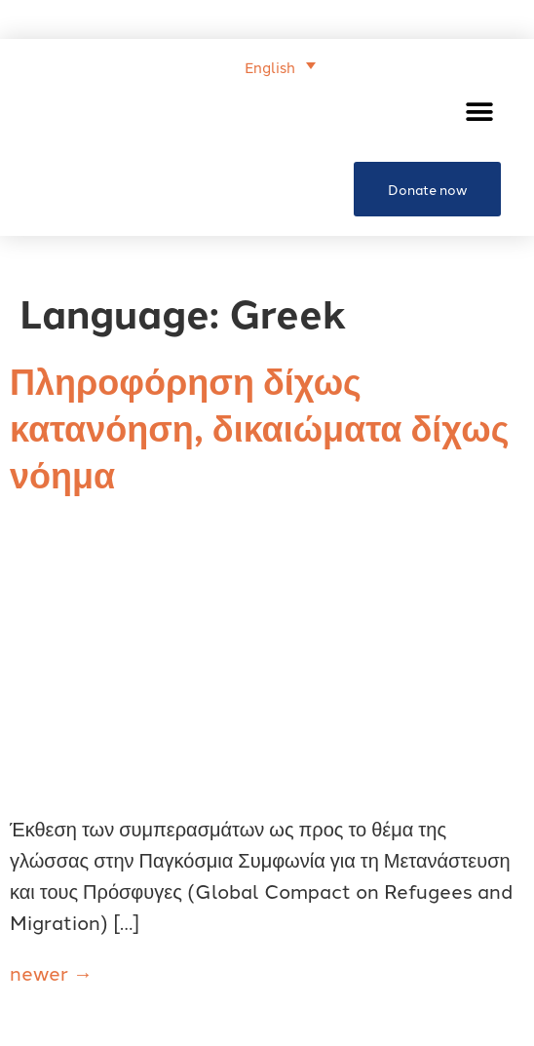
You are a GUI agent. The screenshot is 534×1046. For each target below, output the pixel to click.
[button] (479, 112)
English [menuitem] (270, 67)
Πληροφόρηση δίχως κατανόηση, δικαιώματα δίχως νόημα (259, 426)
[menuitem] (280, 65)
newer (51, 972)
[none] (174, 64)
